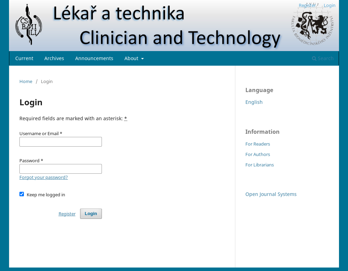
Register (307, 5)
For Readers (257, 144)
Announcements (94, 58)
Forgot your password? (43, 177)
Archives (54, 58)
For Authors (257, 154)
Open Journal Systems (271, 194)
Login (330, 5)
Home (25, 81)
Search (323, 58)
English (254, 102)
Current (24, 58)
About (132, 58)
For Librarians (259, 165)
